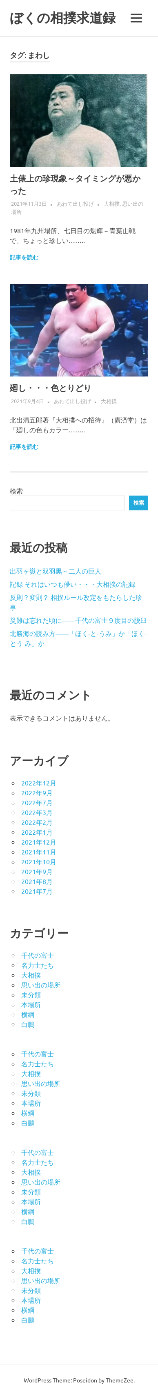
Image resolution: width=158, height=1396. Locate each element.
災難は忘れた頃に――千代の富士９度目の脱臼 (78, 620)
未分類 (31, 994)
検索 (16, 491)
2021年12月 (38, 842)
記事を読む (24, 257)
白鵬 (27, 1024)
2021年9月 (37, 871)
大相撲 (112, 203)
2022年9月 (37, 792)
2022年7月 (37, 802)
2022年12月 (38, 782)
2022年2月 (37, 822)
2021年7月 (37, 891)
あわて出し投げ (75, 203)
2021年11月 (38, 851)
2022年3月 (37, 812)
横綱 (27, 1014)
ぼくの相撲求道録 (63, 17)
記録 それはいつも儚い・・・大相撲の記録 (73, 584)
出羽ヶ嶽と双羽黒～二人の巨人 (55, 571)
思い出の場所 (40, 984)
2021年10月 (38, 861)
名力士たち (37, 965)
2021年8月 (37, 881)
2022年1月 (37, 832)
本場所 (31, 1004)
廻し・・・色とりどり (50, 388)
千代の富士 (37, 955)
